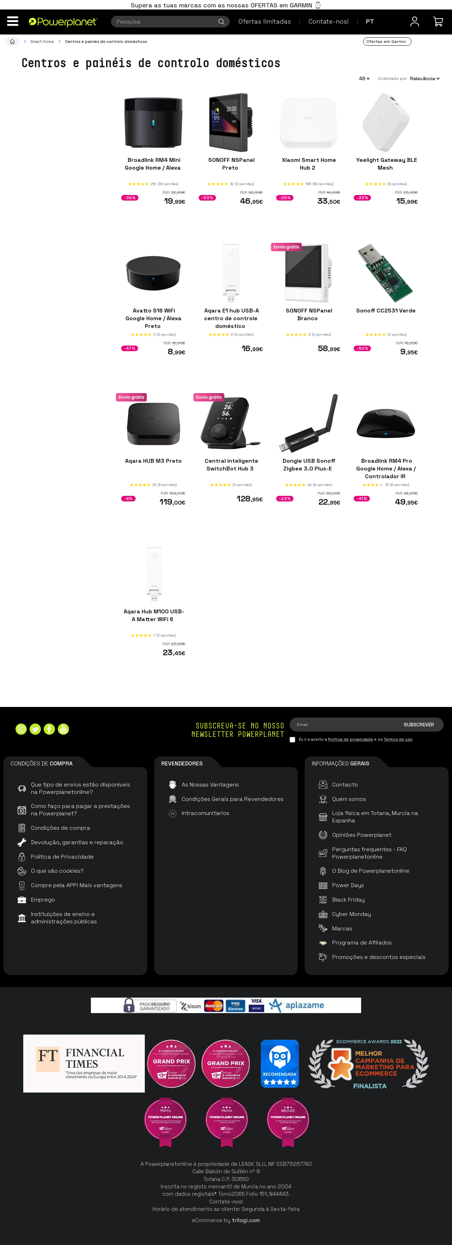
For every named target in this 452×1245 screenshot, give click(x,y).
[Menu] (12, 21)
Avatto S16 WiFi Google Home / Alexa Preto (153, 317)
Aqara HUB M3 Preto (153, 460)
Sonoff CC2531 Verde (386, 310)
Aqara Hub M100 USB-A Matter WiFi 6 (153, 615)
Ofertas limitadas (265, 21)
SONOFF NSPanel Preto (231, 163)
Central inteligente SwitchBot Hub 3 (230, 464)
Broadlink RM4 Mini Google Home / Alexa (153, 163)
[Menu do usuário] (415, 21)
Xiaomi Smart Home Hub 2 (308, 163)
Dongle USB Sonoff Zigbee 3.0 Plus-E (308, 464)
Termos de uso (398, 739)
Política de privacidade (350, 739)
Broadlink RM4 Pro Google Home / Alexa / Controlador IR (386, 468)
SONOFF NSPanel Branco (308, 314)
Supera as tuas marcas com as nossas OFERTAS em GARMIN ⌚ (226, 5)
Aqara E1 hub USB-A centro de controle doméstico (231, 317)
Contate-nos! (328, 21)
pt (370, 21)
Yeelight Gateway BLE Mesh (386, 163)
